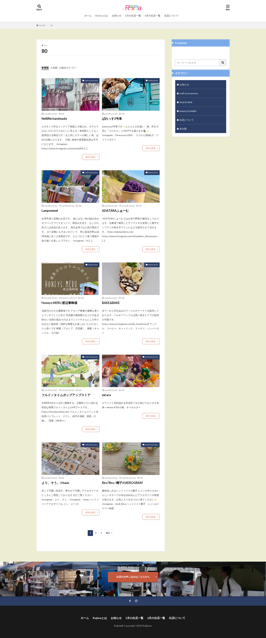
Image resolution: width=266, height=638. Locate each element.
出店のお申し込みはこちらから (133, 576)
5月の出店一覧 (133, 15)
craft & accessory (91, 80)
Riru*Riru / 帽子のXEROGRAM (122, 483)
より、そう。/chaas (55, 483)
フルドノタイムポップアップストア (66, 395)
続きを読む (91, 157)
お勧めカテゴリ (67, 67)
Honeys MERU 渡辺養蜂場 (59, 303)
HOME (42, 25)
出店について (171, 15)
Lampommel (50, 210)
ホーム (87, 15)
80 (52, 25)
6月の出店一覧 (152, 15)
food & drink (153, 80)
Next (108, 533)
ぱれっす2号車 (112, 118)
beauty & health (187, 111)
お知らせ (116, 15)
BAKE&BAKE (111, 303)
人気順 (54, 67)
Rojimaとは (101, 15)
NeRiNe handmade (54, 118)
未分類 (183, 128)
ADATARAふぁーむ (115, 210)
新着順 (45, 67)
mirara (106, 395)
